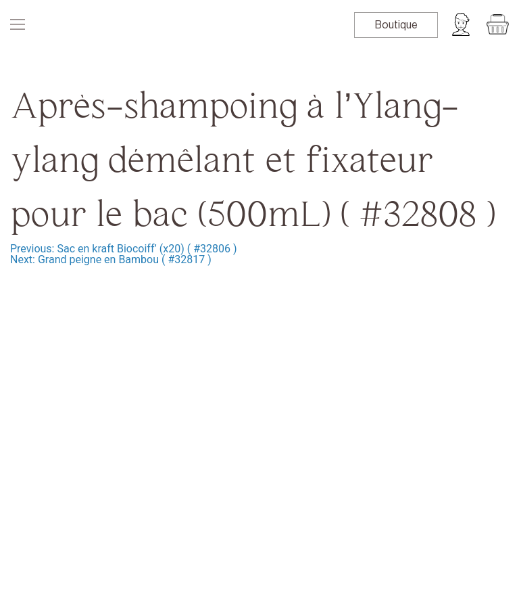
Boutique (396, 25)
